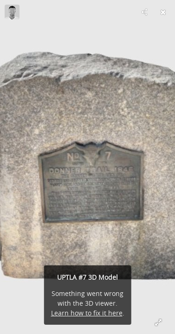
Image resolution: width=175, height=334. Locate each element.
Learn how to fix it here (87, 312)
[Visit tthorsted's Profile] (12, 12)
